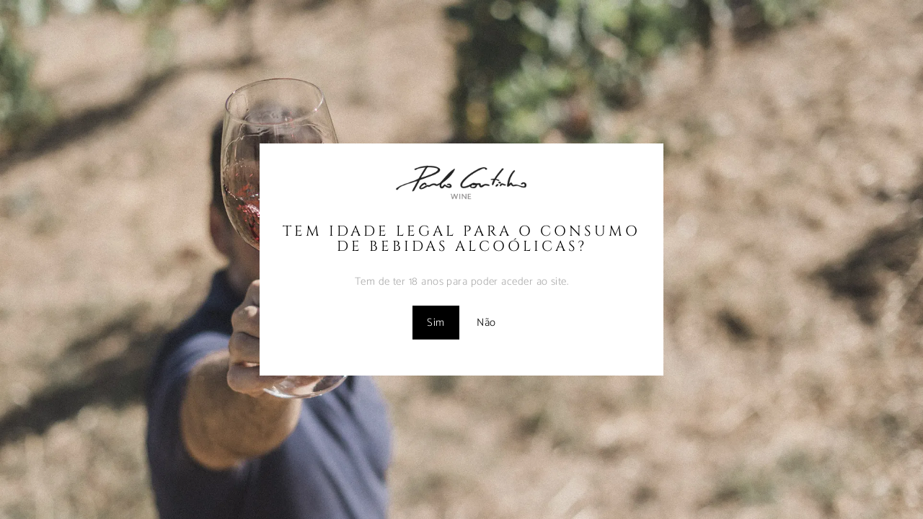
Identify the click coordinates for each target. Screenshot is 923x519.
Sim (435, 323)
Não (486, 323)
